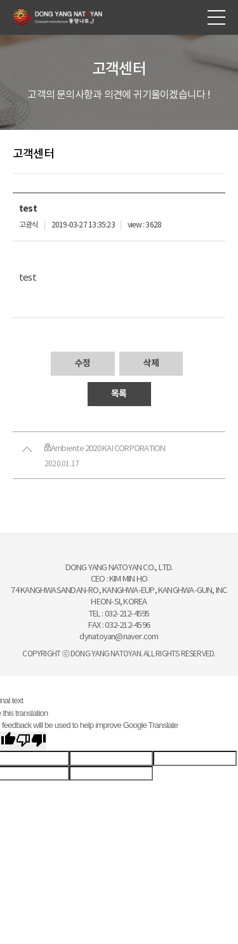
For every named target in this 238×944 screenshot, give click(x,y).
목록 (118, 393)
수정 (82, 363)
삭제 (151, 363)
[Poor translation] (31, 741)
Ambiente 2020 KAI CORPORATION (104, 448)
